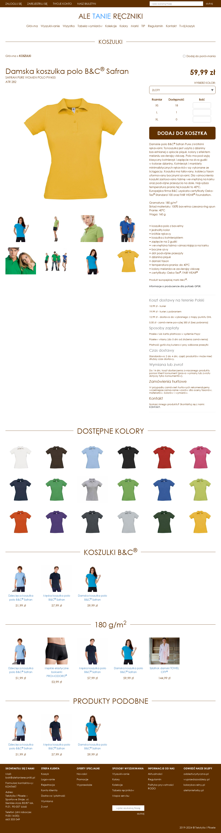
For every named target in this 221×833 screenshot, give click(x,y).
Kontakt (171, 26)
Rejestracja (48, 784)
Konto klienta (49, 790)
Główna (32, 26)
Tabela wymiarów (90, 26)
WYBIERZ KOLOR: (205, 83)
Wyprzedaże (84, 784)
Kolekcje (111, 26)
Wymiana (47, 801)
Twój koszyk (187, 26)
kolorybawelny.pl (194, 784)
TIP (143, 26)
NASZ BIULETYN (86, 3)
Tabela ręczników (123, 790)
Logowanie (48, 779)
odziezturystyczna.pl (196, 774)
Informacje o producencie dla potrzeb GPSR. (175, 286)
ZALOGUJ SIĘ (13, 3)
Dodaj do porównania (201, 56)
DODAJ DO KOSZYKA (182, 133)
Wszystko (69, 26)
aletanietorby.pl (194, 790)
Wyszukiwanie (50, 26)
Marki (134, 26)
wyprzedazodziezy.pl (197, 779)
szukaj (209, 3)
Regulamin (155, 26)
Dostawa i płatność (53, 795)
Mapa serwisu (120, 795)
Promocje (82, 779)
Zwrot (44, 806)
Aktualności (155, 774)
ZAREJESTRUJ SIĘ (37, 3)
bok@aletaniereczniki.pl (20, 777)
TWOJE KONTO (62, 3)
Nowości (82, 774)
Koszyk (45, 774)
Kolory (124, 26)
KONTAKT (154, 407)
